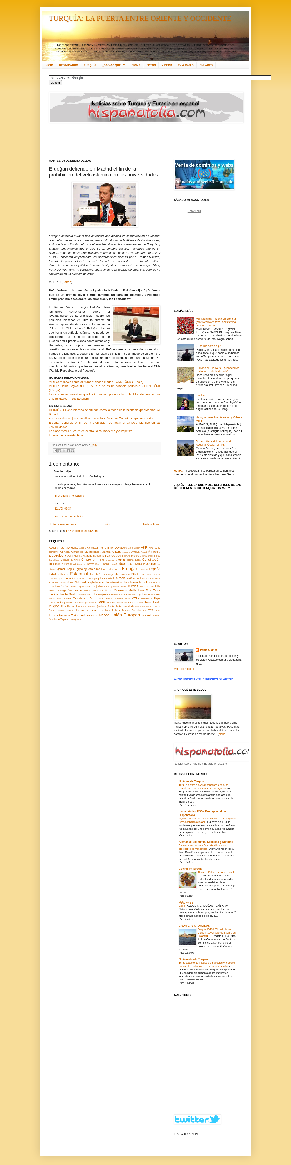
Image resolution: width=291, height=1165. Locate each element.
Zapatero (65, 619)
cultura (65, 563)
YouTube (54, 619)
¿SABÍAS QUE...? (113, 65)
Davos (90, 563)
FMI (117, 574)
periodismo (91, 602)
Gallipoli (156, 574)
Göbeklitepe (91, 578)
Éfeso (52, 569)
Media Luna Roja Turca (144, 590)
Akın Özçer (134, 548)
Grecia (120, 578)
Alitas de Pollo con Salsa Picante (217, 872)
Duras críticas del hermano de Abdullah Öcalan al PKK (214, 443)
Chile (77, 559)
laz (152, 586)
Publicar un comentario (69, 516)
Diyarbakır (139, 563)
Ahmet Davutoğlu (116, 547)
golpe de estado (106, 578)
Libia (157, 586)
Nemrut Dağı (134, 594)
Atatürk (87, 555)
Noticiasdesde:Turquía (193, 959)
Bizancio (110, 555)
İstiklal (151, 582)
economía (153, 563)
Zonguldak (76, 619)
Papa (157, 598)
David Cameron (78, 564)
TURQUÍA (90, 65)
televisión (79, 610)
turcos (53, 615)
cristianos (54, 563)
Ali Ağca (65, 551)
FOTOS (151, 65)
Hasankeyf (155, 578)
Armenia (154, 551)
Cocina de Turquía (190, 868)
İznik (57, 586)
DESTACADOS (68, 65)
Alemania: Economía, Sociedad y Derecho (206, 842)
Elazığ (104, 569)
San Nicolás (89, 606)
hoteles (62, 582)
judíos (99, 586)
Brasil (150, 556)
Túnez (157, 610)
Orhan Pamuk (106, 598)
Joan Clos (90, 586)
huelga (85, 582)
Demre (98, 564)
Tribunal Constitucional (134, 610)
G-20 (141, 574)
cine (102, 559)
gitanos (80, 578)
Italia (158, 582)
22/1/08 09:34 (63, 508)
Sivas (148, 606)
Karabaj (108, 586)
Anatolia (105, 551)
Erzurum (144, 569)
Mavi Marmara (116, 590)
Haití (129, 578)
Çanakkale (54, 560)
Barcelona (98, 555)
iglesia (94, 582)
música (123, 594)
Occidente (80, 598)
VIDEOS (167, 65)
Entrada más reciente (63, 524)
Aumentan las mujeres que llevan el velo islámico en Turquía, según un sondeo (101, 418)
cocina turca (133, 559)
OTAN (135, 598)
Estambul (79, 573)
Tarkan (69, 610)
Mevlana (82, 594)
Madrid (52, 590)
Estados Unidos (58, 574)
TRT (150, 610)
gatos (61, 578)
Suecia (52, 610)
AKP (144, 547)
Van (144, 615)
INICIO (49, 65)
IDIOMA (135, 65)
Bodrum (126, 556)
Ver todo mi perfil (184, 668)
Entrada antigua (149, 524)
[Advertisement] (140, 141)
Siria (142, 606)
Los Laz (201, 395)
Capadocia (67, 559)
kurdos (133, 586)
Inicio (108, 524)
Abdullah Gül (57, 547)
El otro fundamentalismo (69, 495)
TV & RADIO (186, 65)
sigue (222, 734)
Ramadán (129, 602)
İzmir (51, 586)
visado (156, 615)
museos (113, 594)
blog (118, 555)
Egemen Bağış (64, 569)
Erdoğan (130, 568)
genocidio (70, 578)
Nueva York (55, 598)
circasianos (111, 560)
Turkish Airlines (80, 615)
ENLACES (206, 65)
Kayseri (116, 586)
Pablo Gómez (208, 650)
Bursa (157, 555)
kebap (124, 586)
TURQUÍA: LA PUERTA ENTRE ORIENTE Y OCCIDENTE (140, 18)
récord (140, 602)
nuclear (155, 594)
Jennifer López (76, 586)
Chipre (86, 559)
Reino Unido (152, 602)
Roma (70, 606)
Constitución (151, 559)
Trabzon (116, 610)
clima (121, 559)
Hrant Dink (73, 582)
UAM (94, 615)
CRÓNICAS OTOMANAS (194, 925)
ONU (93, 598)
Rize (63, 606)
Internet (114, 582)
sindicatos (133, 606)
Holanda (53, 582)
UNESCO (103, 615)
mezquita (92, 594)
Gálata (148, 574)
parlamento (56, 602)
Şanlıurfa (101, 606)
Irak (121, 582)
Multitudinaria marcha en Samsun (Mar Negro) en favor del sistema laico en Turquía (216, 322)
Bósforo (135, 555)
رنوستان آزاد (186, 902)
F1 (104, 574)
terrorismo (104, 610)
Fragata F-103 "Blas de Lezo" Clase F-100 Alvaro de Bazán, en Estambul (217, 932)
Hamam (145, 578)
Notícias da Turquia (191, 781)
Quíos (120, 602)
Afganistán (92, 547)
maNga (62, 590)
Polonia (111, 602)
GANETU (53, 578)
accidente (72, 547)
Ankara (116, 551)
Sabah (67, 282)
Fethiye (109, 574)
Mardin (87, 590)
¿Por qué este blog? (208, 346)
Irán (126, 582)
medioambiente (58, 594)
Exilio (182, 905)
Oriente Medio (122, 598)
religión (54, 606)
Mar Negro (75, 590)
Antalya (135, 551)
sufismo (61, 610)
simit (125, 606)
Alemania (154, 547)
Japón (64, 586)
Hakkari (137, 578)
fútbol (134, 574)
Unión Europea (125, 615)
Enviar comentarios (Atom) (82, 530)
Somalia (156, 606)
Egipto (79, 569)
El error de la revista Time (66, 435)
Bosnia (143, 556)
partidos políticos (73, 602)
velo (149, 615)
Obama (67, 598)
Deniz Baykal (110, 563)
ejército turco (92, 569)
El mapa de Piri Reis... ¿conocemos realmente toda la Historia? (217, 370)
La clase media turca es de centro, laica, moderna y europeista (90, 431)
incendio (104, 582)
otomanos (146, 598)
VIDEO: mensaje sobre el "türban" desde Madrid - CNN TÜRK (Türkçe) (96, 382)
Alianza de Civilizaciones (85, 551)
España (154, 569)
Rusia (79, 606)
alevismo (54, 551)
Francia (125, 574)
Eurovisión (95, 574)
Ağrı (102, 547)
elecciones (115, 569)
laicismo (144, 586)
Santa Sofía (114, 606)
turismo (64, 615)
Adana (82, 548)
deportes (125, 563)
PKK (102, 602)
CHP (95, 559)
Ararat (144, 552)
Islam (134, 582)
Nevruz (146, 594)
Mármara (98, 590)
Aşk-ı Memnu (74, 555)
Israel (143, 582)
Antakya (126, 552)
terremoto (92, 610)
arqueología (57, 555)
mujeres (103, 594)
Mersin (72, 594)
